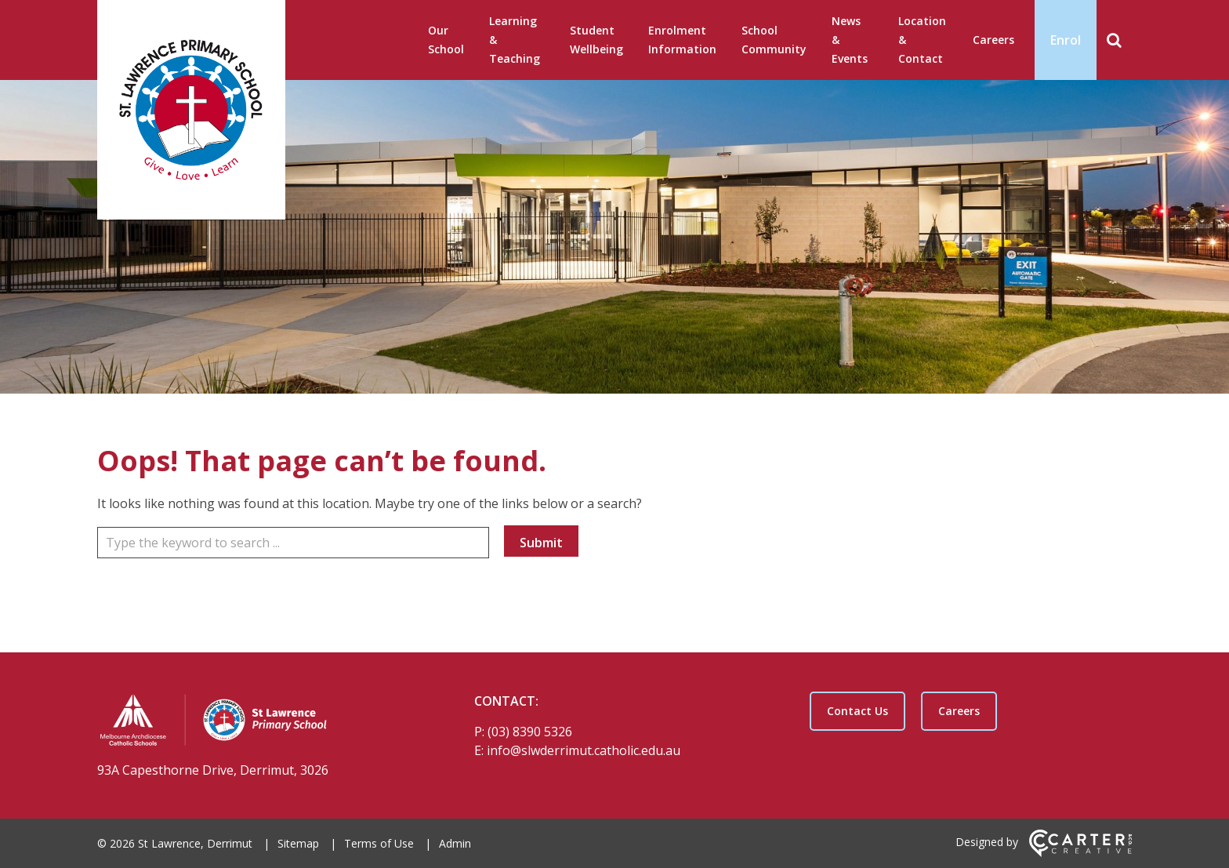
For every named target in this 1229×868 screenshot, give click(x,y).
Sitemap (298, 843)
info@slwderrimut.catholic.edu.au (583, 750)
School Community (774, 39)
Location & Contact (922, 39)
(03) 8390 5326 (530, 731)
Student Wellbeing (596, 39)
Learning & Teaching (514, 39)
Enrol (1065, 40)
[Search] (1114, 40)
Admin (455, 843)
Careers (993, 39)
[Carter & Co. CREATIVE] (1080, 852)
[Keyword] (293, 542)
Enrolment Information (682, 39)
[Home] (258, 722)
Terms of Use (379, 843)
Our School (446, 39)
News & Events (850, 39)
